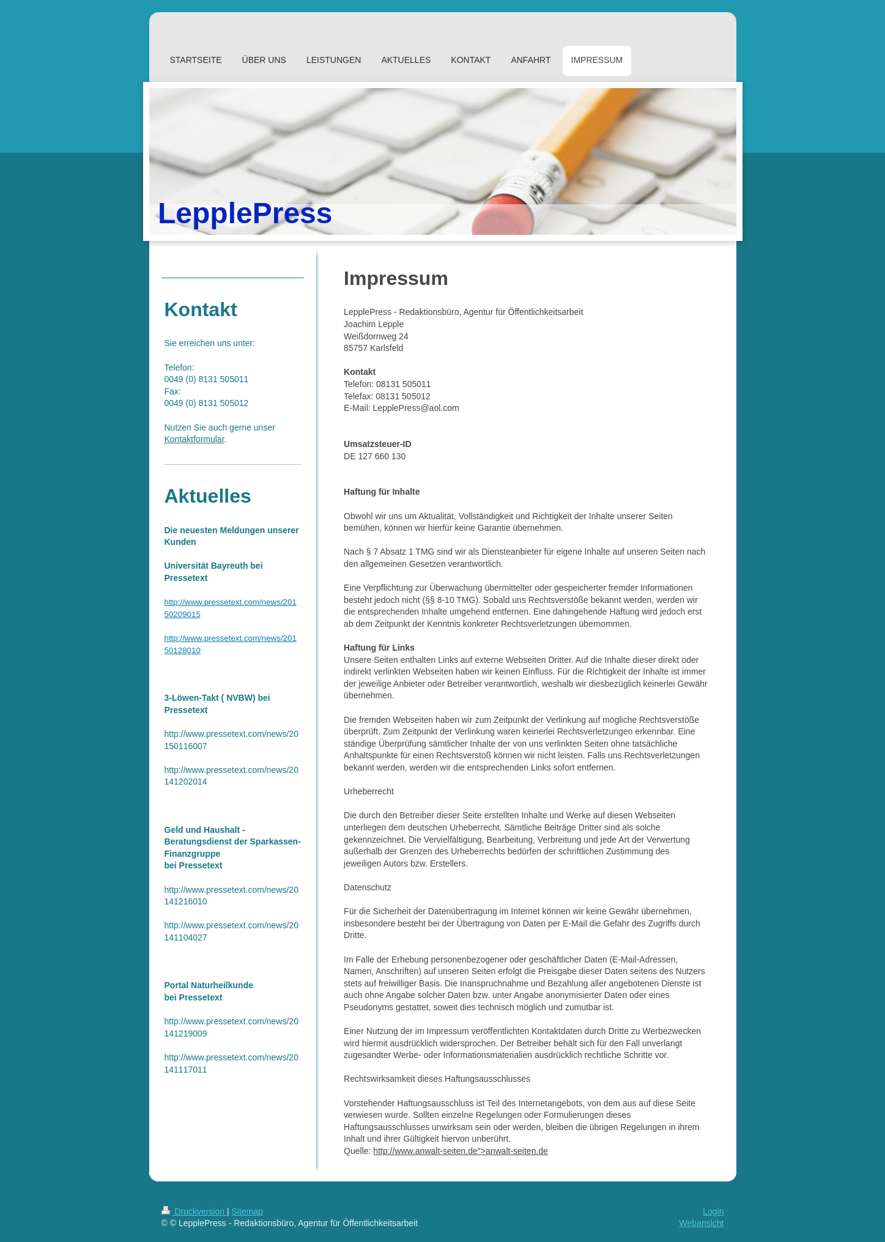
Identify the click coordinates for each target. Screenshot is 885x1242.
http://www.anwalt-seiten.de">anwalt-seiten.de (460, 1151)
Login (713, 1211)
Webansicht (701, 1223)
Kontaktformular (194, 439)
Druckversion (194, 1211)
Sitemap (247, 1211)
